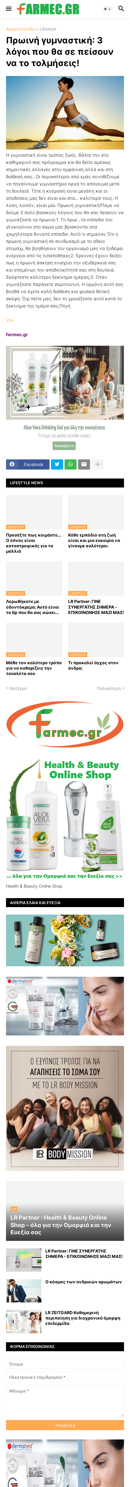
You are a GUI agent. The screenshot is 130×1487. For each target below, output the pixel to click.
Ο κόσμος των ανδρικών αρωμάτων (83, 1281)
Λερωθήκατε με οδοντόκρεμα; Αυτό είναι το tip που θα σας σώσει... (32, 607)
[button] (8, 9)
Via (9, 320)
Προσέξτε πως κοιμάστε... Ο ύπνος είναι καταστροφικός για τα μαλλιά (33, 543)
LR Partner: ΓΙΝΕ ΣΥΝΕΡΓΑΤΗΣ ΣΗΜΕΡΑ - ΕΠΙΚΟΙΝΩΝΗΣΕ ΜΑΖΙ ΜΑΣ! (96, 607)
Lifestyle (48, 29)
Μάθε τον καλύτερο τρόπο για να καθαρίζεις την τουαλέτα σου (34, 668)
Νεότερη (18, 688)
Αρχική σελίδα (20, 29)
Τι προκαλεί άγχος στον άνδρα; (93, 665)
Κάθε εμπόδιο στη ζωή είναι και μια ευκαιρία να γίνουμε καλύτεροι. (94, 540)
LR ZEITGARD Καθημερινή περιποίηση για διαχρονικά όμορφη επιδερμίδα (82, 1318)
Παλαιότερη (109, 688)
